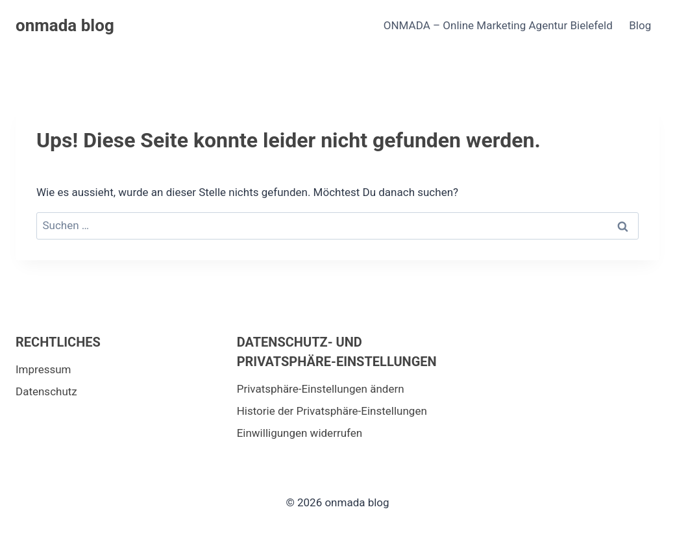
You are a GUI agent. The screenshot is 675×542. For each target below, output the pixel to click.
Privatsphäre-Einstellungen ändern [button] (320, 388)
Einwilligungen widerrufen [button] (299, 432)
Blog (640, 25)
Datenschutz (46, 391)
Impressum (43, 369)
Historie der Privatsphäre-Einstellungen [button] (332, 410)
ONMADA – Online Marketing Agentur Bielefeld (498, 25)
